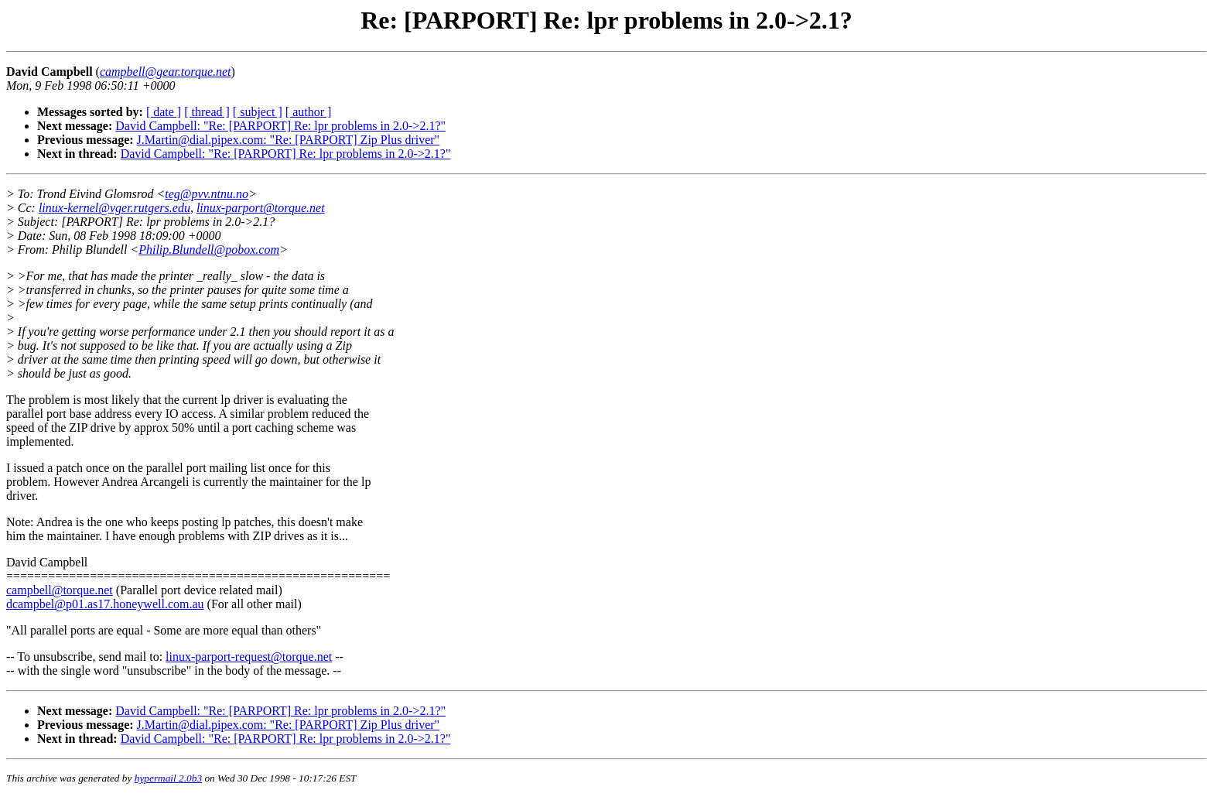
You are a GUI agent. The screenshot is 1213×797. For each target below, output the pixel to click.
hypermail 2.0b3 (168, 778)
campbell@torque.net (59, 590)
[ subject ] (257, 111)
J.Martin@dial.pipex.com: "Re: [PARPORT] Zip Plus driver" (288, 139)
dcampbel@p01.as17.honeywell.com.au (105, 604)
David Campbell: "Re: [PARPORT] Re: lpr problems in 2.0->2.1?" (280, 125)
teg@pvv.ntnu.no (206, 193)
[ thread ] (207, 111)
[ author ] (308, 111)
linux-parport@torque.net (260, 207)
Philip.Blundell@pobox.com (208, 249)
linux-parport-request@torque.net (249, 656)
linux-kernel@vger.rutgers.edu (114, 207)
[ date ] (163, 111)
